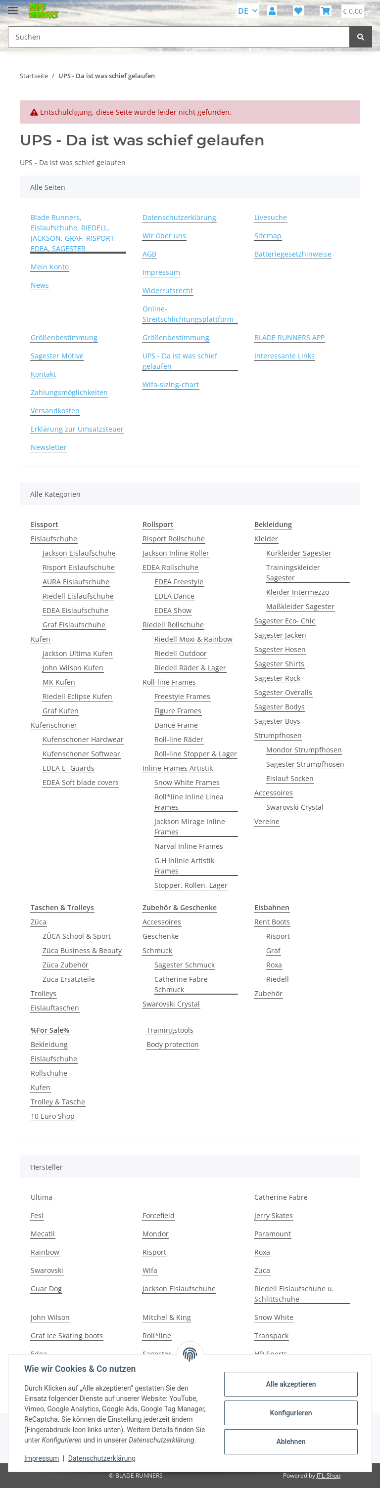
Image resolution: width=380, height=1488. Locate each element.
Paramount (272, 1233)
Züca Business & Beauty (82, 950)
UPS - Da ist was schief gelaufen (179, 361)
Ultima (41, 1197)
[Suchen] (360, 36)
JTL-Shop (328, 1475)
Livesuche (270, 217)
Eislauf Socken (290, 778)
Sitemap (268, 235)
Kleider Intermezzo (297, 592)
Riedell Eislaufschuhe (78, 596)
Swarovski (47, 1270)
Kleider (266, 538)
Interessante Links (284, 355)
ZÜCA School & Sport (77, 936)
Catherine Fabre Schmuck (181, 984)
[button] (272, 11)
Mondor (155, 1233)
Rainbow (45, 1252)
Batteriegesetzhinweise (293, 254)
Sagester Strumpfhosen (305, 764)
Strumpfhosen (278, 735)
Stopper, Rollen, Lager (191, 885)
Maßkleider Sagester (300, 606)
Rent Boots (272, 921)
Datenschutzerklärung (102, 1458)
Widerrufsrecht (167, 290)
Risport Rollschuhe (173, 538)
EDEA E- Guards (69, 768)
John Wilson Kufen (73, 667)
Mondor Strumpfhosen (304, 749)
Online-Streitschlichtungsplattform (188, 314)
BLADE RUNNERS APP (289, 337)
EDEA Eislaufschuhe (75, 610)
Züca (39, 921)
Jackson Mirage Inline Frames (189, 826)
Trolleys (43, 993)
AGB (149, 254)
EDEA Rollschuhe (170, 567)
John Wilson (50, 1317)
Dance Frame (176, 725)
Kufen (40, 639)
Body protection (172, 1044)
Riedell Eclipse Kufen (77, 696)
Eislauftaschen (55, 1007)
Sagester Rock (277, 678)
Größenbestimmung (64, 337)
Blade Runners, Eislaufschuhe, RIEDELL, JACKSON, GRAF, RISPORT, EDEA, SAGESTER (73, 233)
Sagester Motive (57, 355)
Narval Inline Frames (188, 846)
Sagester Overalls (283, 692)
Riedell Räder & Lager (190, 667)
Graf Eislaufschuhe (74, 624)
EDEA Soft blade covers (81, 782)
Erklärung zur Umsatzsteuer (77, 429)
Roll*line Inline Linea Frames (189, 802)
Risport (278, 936)
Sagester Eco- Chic (284, 620)
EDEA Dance (174, 596)
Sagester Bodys (279, 706)
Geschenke (160, 936)
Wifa (149, 1270)
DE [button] (243, 10)
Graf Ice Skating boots (67, 1335)
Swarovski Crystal (295, 807)
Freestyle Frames (182, 696)
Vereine (267, 821)
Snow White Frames (187, 782)
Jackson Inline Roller (175, 553)
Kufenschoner (54, 725)
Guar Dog (46, 1288)
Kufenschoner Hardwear (83, 739)
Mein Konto (50, 266)
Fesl (37, 1215)
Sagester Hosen (280, 649)
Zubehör (268, 993)
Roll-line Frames (169, 682)
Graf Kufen (61, 710)
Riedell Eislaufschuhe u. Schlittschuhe (294, 1294)
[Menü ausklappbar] (13, 6)
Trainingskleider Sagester (293, 572)
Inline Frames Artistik (177, 768)
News (40, 285)
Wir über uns (164, 235)
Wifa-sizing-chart (170, 384)
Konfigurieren (291, 1413)
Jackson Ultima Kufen (78, 653)
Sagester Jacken (280, 635)
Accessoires (273, 792)
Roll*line (156, 1335)
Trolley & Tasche (58, 1101)
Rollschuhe (49, 1073)
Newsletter (49, 447)
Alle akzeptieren (291, 1384)
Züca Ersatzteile (69, 979)
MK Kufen (59, 682)
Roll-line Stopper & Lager (195, 753)
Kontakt (43, 374)
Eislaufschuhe (54, 538)
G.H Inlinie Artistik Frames (184, 865)
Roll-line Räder (178, 739)
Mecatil (43, 1233)
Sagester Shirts (279, 663)
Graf (273, 950)
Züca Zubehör (66, 964)
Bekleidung (49, 1044)
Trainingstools (169, 1030)
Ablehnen (290, 1441)
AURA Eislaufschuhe (76, 581)
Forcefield (158, 1215)
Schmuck (157, 950)
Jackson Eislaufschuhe (79, 553)
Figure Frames (177, 710)
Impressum (41, 1458)
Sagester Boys (277, 721)
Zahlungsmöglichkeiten (69, 392)
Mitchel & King (166, 1317)
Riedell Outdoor (180, 653)
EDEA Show (172, 610)
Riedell (277, 979)
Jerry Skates (273, 1215)
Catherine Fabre (281, 1197)
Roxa (274, 964)
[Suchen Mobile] (179, 36)
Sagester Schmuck (184, 964)
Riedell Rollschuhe (173, 624)
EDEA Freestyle (178, 581)
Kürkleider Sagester (299, 553)
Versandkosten (55, 410)
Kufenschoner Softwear (81, 753)
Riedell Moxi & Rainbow (193, 639)
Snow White (273, 1317)
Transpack (271, 1335)
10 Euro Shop (53, 1116)
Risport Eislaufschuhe (79, 567)
